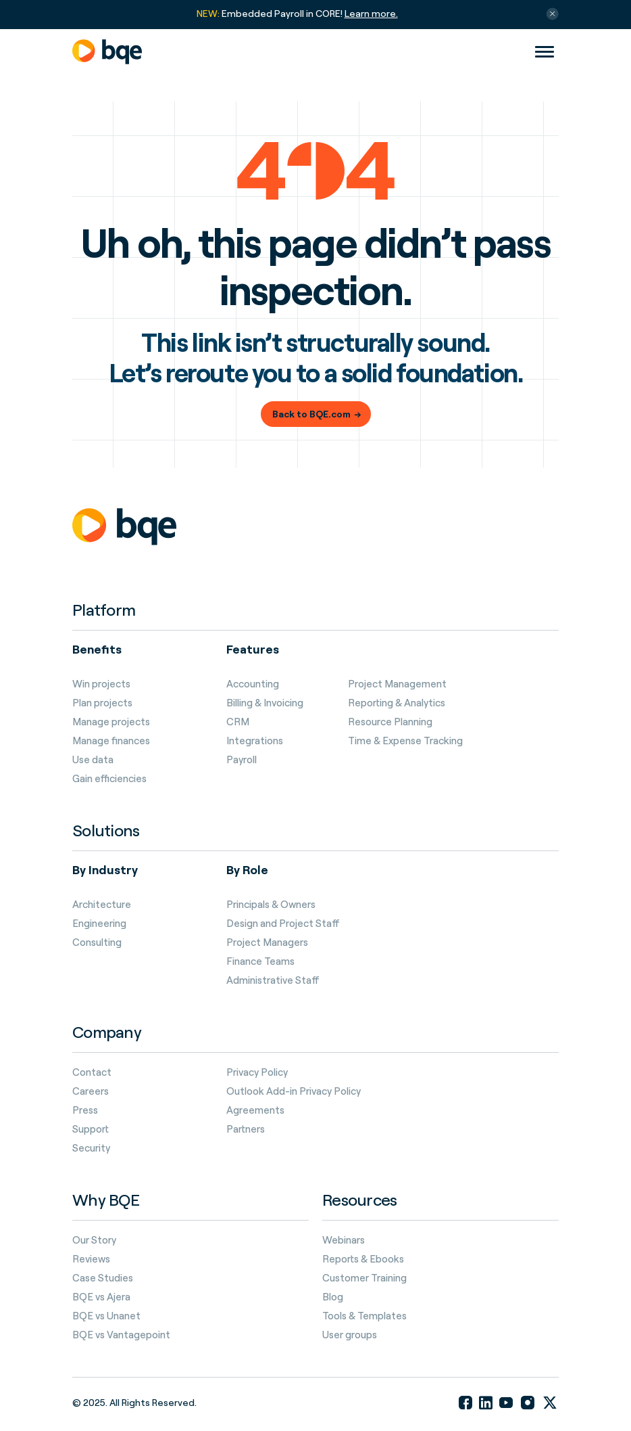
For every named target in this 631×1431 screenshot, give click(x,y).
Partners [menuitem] (245, 1129)
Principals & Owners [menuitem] (271, 905)
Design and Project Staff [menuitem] (283, 923)
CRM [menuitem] (237, 722)
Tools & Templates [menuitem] (364, 1316)
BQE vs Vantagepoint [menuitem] (121, 1335)
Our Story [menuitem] (94, 1240)
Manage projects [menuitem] (111, 722)
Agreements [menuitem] (255, 1110)
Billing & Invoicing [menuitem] (264, 703)
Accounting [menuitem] (252, 684)
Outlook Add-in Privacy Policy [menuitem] (293, 1091)
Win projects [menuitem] (101, 684)
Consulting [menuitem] (97, 942)
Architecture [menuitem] (101, 905)
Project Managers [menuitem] (267, 942)
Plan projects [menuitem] (102, 703)
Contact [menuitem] (91, 1072)
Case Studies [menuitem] (102, 1278)
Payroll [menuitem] (241, 760)
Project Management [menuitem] (397, 684)
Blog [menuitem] (332, 1297)
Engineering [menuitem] (99, 923)
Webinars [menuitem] (343, 1240)
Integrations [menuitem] (254, 741)
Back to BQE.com (311, 413)
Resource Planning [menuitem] (390, 722)
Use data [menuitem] (92, 760)
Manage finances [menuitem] (111, 741)
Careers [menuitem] (90, 1091)
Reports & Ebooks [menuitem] (363, 1259)
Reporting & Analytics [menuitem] (396, 703)
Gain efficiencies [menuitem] (109, 779)
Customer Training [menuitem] (364, 1278)
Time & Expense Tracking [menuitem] (405, 741)
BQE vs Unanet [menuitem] (106, 1316)
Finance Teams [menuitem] (260, 961)
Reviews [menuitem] (91, 1259)
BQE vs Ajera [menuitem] (101, 1297)
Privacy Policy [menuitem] (257, 1072)
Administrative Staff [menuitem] (273, 980)
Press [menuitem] (85, 1110)
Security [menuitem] (91, 1148)
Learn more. (371, 13)
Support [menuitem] (90, 1129)
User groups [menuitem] (349, 1335)
